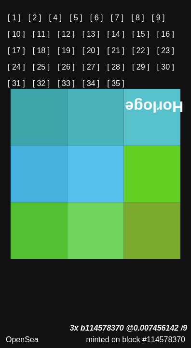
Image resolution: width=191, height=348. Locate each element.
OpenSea (22, 339)
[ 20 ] (91, 50)
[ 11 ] (41, 34)
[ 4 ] (55, 18)
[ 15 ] (141, 34)
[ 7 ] (116, 18)
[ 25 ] (41, 67)
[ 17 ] (16, 50)
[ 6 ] (96, 18)
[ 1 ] (14, 18)
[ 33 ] (66, 83)
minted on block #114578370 (136, 339)
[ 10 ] (16, 34)
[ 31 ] (16, 83)
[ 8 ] (137, 18)
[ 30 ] (165, 67)
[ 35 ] (115, 83)
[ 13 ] (91, 34)
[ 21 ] (115, 50)
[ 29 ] (141, 67)
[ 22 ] (141, 50)
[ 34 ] (91, 83)
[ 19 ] (66, 50)
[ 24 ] (16, 67)
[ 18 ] (41, 50)
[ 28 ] (115, 67)
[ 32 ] (41, 83)
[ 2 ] (34, 18)
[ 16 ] (165, 34)
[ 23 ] (165, 50)
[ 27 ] (91, 67)
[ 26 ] (66, 67)
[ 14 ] (115, 34)
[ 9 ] (158, 18)
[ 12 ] (66, 34)
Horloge (154, 107)
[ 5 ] (75, 18)
